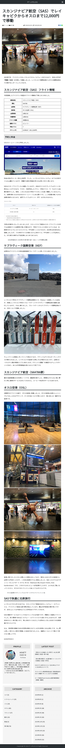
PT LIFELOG (32, 2)
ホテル (6, 708)
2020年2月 (38, 713)
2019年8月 (38, 740)
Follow (23, 657)
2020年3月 (38, 708)
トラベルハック (9, 699)
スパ (5, 695)
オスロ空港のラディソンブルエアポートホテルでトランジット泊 (26, 593)
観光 (5, 717)
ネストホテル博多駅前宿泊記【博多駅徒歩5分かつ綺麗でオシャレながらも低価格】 (48, 672)
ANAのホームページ (26, 194)
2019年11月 (38, 726)
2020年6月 (38, 699)
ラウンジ (7, 713)
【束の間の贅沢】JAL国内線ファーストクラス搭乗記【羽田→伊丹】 (48, 660)
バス (5, 704)
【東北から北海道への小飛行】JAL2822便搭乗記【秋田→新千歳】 (47, 653)
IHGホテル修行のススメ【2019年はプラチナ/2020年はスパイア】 (47, 666)
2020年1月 (38, 717)
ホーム (6, 25)
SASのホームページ (10, 143)
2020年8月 (38, 695)
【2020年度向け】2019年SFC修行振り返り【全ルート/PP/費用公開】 (27, 240)
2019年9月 (38, 735)
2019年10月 (38, 731)
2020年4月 (38, 704)
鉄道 (5, 722)
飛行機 (12, 25)
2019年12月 (38, 722)
